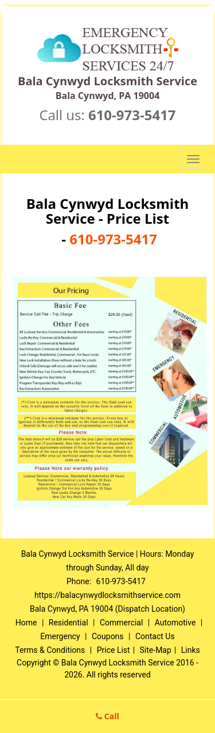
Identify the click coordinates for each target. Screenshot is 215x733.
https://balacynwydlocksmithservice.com (107, 595)
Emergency (60, 636)
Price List (113, 650)
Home (26, 622)
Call (107, 716)
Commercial (121, 622)
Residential (68, 622)
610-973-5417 (132, 114)
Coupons (108, 636)
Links (190, 650)
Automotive (175, 622)
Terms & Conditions (50, 650)
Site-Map (155, 650)
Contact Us (155, 636)
